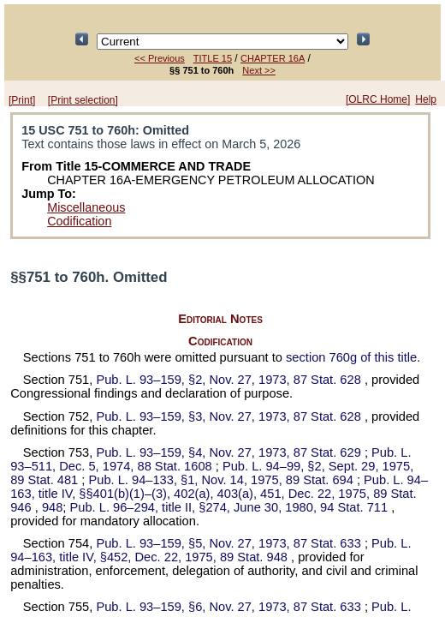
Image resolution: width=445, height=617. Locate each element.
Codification (79, 221)
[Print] (22, 100)
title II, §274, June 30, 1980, (231, 507)
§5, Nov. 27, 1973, (230, 543)
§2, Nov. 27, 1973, (230, 379)
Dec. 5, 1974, (210, 459)
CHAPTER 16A (272, 58)
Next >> (259, 70)
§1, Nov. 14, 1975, (222, 480)
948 (52, 507)
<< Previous (159, 58)
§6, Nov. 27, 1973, (230, 607)
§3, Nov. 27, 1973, (230, 416)
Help (425, 99)
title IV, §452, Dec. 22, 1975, (210, 550)
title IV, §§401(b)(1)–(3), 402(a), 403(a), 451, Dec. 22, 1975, (219, 493)
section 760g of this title (351, 357)
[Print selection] (83, 100)
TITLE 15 (212, 58)
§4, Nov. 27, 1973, (230, 452)
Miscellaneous (86, 207)
